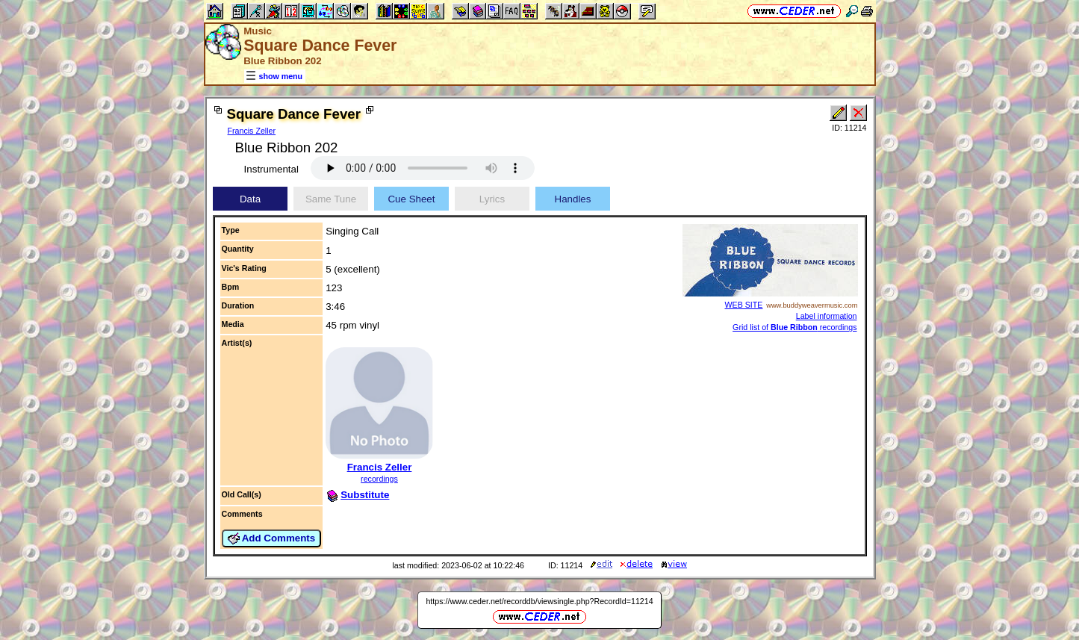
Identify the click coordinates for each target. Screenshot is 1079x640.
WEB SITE (744, 304)
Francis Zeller (252, 130)
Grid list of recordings (794, 327)
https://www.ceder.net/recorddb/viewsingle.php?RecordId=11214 (539, 601)
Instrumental (271, 169)
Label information (826, 315)
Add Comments (272, 538)
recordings (379, 478)
